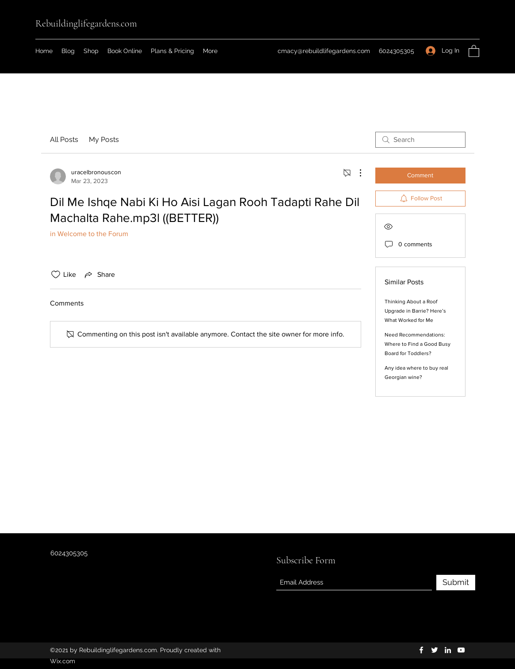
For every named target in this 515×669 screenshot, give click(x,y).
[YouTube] (461, 650)
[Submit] (455, 582)
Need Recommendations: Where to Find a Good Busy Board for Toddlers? (417, 344)
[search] (420, 140)
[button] (474, 50)
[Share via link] (99, 274)
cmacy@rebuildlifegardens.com (324, 50)
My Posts (104, 139)
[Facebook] (421, 650)
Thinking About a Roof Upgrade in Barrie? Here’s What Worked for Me (415, 310)
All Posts (64, 139)
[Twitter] (434, 650)
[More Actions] (356, 173)
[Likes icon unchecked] (55, 274)
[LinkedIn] (447, 650)
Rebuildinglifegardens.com (86, 23)
